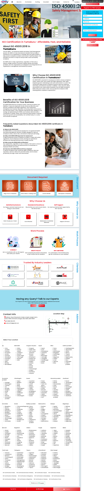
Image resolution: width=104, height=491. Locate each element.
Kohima (19, 430)
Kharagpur (56, 461)
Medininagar (69, 392)
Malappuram (20, 419)
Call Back (33, 305)
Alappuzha (20, 415)
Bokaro (67, 385)
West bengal (56, 467)
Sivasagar (32, 392)
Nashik (43, 411)
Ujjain (30, 412)
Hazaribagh (69, 387)
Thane (43, 412)
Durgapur (56, 457)
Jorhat (31, 384)
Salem (6, 458)
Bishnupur (56, 409)
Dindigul (7, 466)
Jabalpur (31, 409)
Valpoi (43, 394)
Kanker (19, 394)
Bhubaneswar (33, 430)
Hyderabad (20, 452)
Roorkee (43, 455)
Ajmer (54, 437)
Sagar (30, 413)
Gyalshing (68, 433)
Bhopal (31, 408)
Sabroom (31, 463)
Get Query (41, 305)
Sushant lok (32, 358)
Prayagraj (7, 358)
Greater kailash (19, 350)
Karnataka (8, 421)
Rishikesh (43, 457)
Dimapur (19, 432)
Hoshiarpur (44, 439)
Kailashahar (32, 457)
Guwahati (31, 381)
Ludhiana (43, 430)
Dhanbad (68, 384)
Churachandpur (57, 411)
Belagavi (7, 412)
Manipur (55, 421)
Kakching (55, 416)
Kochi (18, 408)
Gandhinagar (44, 360)
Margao (43, 382)
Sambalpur (32, 436)
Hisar (30, 364)
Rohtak (31, 366)
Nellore (67, 352)
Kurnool (68, 355)
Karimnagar (20, 457)
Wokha (19, 440)
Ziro (6, 387)
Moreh (55, 419)
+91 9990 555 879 (97, 1)
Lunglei (7, 432)
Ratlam (31, 416)
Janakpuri (19, 352)
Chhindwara (32, 419)
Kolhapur (43, 418)
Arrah (54, 360)
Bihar (54, 363)
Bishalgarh (32, 466)
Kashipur (43, 461)
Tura (67, 408)
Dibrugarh (32, 382)
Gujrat (43, 348)
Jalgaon (43, 419)
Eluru (67, 360)
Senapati (55, 412)
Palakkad (19, 413)
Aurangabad (44, 413)
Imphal (55, 406)
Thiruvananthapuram (22, 406)
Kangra (55, 394)
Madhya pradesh (31, 421)
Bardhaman (56, 458)
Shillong (68, 406)
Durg (18, 384)
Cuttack (31, 432)
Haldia (55, 464)
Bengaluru (7, 406)
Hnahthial (7, 443)
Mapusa (43, 387)
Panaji (42, 381)
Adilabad (19, 463)
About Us (19, 2)
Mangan (68, 434)
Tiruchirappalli (9, 457)
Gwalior (31, 411)
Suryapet (19, 464)
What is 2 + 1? (92, 28)
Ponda (43, 388)
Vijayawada (69, 349)
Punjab (43, 445)
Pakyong (68, 437)
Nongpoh (68, 409)
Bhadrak (31, 440)
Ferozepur (44, 443)
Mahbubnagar (21, 461)
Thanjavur (7, 464)
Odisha (31, 445)
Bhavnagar (44, 355)
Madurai (7, 455)
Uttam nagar (20, 355)
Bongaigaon (32, 391)
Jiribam (55, 418)
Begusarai (56, 357)
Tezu (6, 394)
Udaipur (55, 433)
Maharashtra (44, 421)
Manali (55, 382)
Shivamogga (8, 418)
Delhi (15, 345)
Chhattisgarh (20, 395)
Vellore (7, 463)
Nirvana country (31, 354)
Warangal (19, 454)
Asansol (55, 454)
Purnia (55, 355)
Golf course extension (32, 351)
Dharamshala (57, 384)
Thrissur (19, 412)
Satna (30, 415)
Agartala (31, 452)
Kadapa (68, 358)
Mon (18, 436)
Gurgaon (29, 345)
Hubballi (7, 409)
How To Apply (56, 2)
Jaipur (55, 430)
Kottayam (19, 418)
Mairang (68, 413)
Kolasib (7, 436)
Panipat (31, 361)
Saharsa (55, 361)
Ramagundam (21, 460)
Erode (6, 461)
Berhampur (32, 434)
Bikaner (55, 436)
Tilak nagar (20, 357)
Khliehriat (68, 416)
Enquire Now (92, 45)
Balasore (31, 437)
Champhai (8, 433)
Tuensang (19, 434)
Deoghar (68, 388)
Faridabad (32, 360)
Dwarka (19, 354)
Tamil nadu (8, 467)
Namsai (7, 395)
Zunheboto (20, 437)
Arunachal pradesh (8, 397)
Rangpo (68, 436)
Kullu (54, 388)
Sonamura (32, 464)
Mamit (6, 437)
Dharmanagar (33, 455)
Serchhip (7, 434)
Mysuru (7, 408)
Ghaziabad (8, 357)
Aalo (6, 392)
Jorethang (68, 440)
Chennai (7, 452)
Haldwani (43, 458)
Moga (42, 442)
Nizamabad (20, 455)
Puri (30, 439)
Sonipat (31, 370)
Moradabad (8, 364)
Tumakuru (7, 416)
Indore (31, 406)
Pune (42, 408)
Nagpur (43, 409)
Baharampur (56, 466)
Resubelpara (69, 415)
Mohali (43, 437)
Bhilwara (55, 440)
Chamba (55, 390)
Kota (54, 434)
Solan (54, 385)
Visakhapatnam (70, 348)
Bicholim (43, 390)
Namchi (68, 432)
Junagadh (44, 358)
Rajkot (43, 354)
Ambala (31, 363)
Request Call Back (92, 4)
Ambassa (31, 458)
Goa (42, 397)
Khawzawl (7, 442)
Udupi (6, 419)
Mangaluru (8, 411)
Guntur (67, 351)
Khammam (20, 458)
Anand (43, 361)
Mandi (55, 387)
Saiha (6, 440)
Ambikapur (20, 392)
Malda (55, 460)
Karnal (31, 367)
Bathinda (43, 436)
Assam (31, 395)
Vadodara (44, 352)
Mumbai (43, 406)
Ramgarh (68, 391)
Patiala (43, 434)
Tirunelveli (7, 460)
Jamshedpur (69, 382)
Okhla (18, 348)
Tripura (31, 467)
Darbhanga (56, 354)
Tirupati (68, 354)
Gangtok (68, 430)
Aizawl (6, 430)
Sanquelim (44, 392)
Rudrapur (43, 463)
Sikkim (67, 445)
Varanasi (7, 355)
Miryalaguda (20, 466)
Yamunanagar (33, 369)
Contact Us (66, 2)
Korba (18, 387)
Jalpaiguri (56, 463)
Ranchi (67, 381)
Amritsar (43, 432)
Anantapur (68, 361)
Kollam (19, 411)
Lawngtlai (7, 439)
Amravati (43, 416)
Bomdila (7, 388)
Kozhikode (20, 409)
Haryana (31, 373)
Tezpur (31, 388)
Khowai (31, 461)
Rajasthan (56, 445)
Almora (43, 464)
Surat (42, 349)
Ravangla (68, 439)
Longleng (19, 442)
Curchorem (44, 391)
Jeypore (31, 443)
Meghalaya (69, 421)
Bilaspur (19, 382)
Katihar (55, 358)
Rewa (30, 418)
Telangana (20, 467)
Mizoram (7, 445)
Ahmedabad (44, 351)
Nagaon (31, 387)
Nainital (43, 460)
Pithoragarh (44, 466)
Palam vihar (32, 349)
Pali (54, 443)
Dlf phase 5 (32, 357)
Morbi (42, 363)
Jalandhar (44, 433)
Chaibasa (68, 394)
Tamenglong (56, 415)
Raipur (19, 381)
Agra (6, 361)
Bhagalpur (56, 352)
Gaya (54, 349)
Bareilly (7, 363)
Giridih (67, 390)
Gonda (7, 354)
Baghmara (68, 419)
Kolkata (55, 452)
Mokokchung (20, 433)
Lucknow (7, 351)
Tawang (7, 385)
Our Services (28, 2)
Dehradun (44, 452)
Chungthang (69, 442)
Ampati (67, 418)
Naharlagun (8, 384)
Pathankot (44, 440)
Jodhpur (55, 432)
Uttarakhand (44, 467)
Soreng (67, 443)
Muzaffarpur (56, 351)
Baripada (31, 442)
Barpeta (31, 394)
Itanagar (7, 382)
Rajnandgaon (20, 388)
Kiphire (19, 443)
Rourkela (31, 433)
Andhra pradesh (68, 363)
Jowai (67, 411)
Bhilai (18, 385)
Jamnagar (44, 357)
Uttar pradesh (7, 349)
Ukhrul (55, 413)
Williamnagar (69, 412)
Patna (55, 348)
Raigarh (19, 391)
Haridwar (43, 454)
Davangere (8, 413)
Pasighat (7, 390)
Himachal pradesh (55, 396)
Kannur (19, 416)
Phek (18, 439)
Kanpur (7, 360)
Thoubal (55, 408)
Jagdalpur (20, 390)
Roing (6, 391)
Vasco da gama (44, 384)
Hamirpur (55, 392)
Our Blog (37, 2)
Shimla (55, 381)
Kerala (19, 421)
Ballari (6, 415)
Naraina (19, 358)
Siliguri (55, 455)
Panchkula (32, 371)
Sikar (54, 442)
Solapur (43, 415)
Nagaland (19, 445)
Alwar (54, 439)
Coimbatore (8, 454)
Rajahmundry (69, 357)
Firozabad (7, 352)
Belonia (31, 460)
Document (46, 2)
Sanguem (43, 395)
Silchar (31, 385)
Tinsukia (31, 390)
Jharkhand (68, 395)
